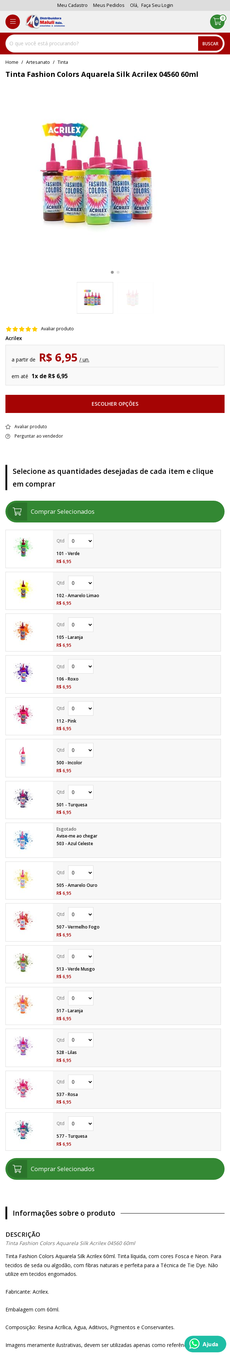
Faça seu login (157, 5)
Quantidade (80, 541)
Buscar (210, 43)
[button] (112, 272)
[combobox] (115, 43)
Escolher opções (115, 403)
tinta (63, 62)
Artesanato (38, 62)
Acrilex (13, 338)
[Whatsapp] (205, 1344)
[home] (45, 22)
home (11, 62)
